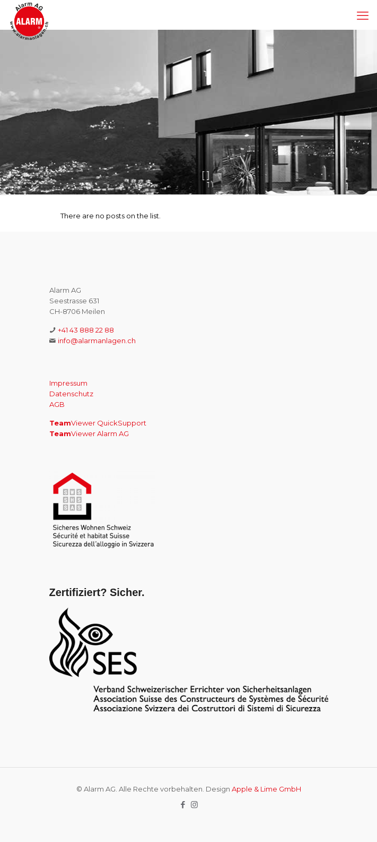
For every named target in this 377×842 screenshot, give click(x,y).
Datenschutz (71, 393)
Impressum (68, 383)
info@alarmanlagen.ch (97, 340)
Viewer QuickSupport (97, 423)
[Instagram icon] (194, 805)
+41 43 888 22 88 (86, 330)
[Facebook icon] (183, 805)
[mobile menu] (363, 16)
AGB (57, 404)
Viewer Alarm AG (89, 433)
